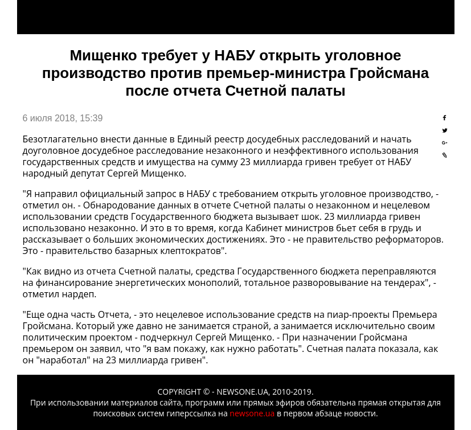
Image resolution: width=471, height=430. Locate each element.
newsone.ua (252, 413)
